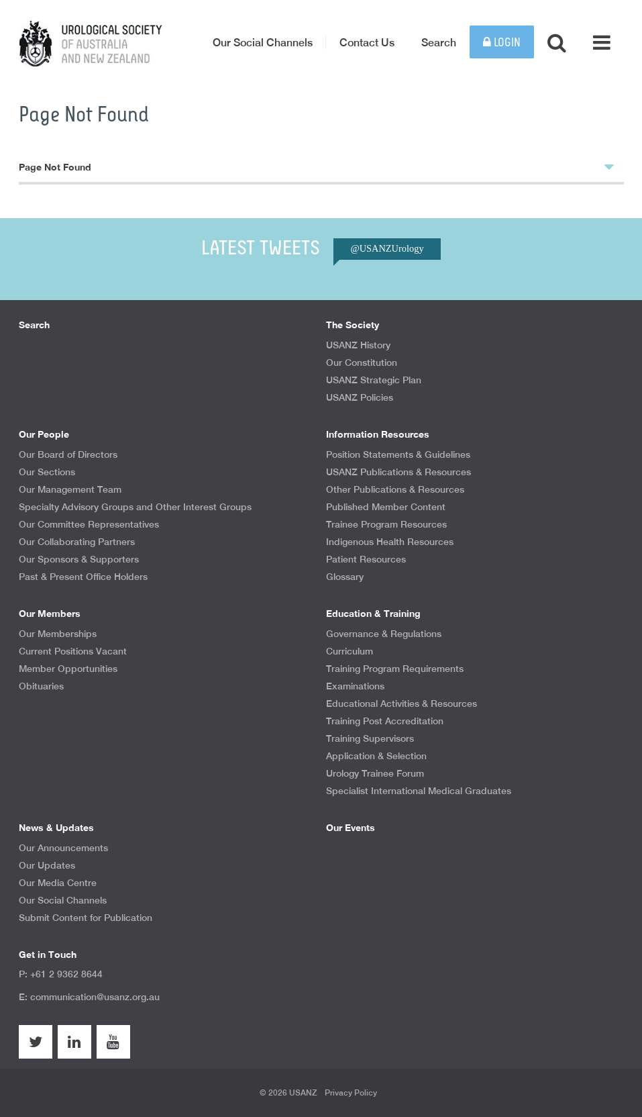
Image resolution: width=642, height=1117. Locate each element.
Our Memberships (58, 633)
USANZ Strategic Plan (373, 380)
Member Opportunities (68, 668)
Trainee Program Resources (386, 524)
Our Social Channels (263, 42)
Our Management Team (70, 489)
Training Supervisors (370, 738)
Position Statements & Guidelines (398, 454)
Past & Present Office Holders (83, 576)
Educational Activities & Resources (401, 703)
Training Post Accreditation (384, 721)
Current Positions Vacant (73, 651)
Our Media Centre (58, 882)
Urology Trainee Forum (375, 773)
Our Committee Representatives (89, 524)
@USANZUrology (386, 248)
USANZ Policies (359, 397)
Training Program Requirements (395, 668)
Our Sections (47, 472)
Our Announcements (63, 847)
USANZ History (358, 345)
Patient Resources (366, 559)
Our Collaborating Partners (77, 541)
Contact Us (366, 42)
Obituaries (41, 686)
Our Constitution (361, 362)
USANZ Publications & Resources (398, 472)
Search (438, 42)
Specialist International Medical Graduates (418, 790)
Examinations (355, 686)
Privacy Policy (351, 1093)
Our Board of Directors (68, 454)
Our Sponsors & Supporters (79, 559)
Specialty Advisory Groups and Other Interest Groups (135, 506)
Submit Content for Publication (85, 917)
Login (502, 42)
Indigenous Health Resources (389, 541)
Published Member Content (385, 506)
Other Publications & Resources (395, 489)
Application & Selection (376, 755)
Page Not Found (316, 166)
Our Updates (47, 865)
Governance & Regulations (383, 633)
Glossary (345, 576)
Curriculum (349, 651)
